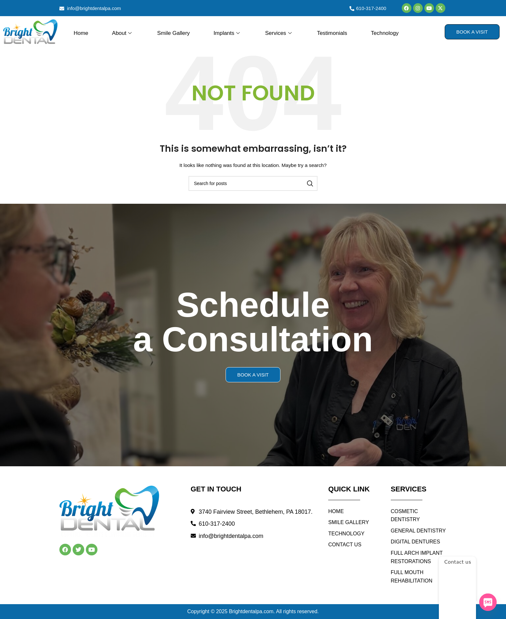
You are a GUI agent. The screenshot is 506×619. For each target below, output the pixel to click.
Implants (227, 33)
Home (81, 33)
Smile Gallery (173, 33)
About (122, 33)
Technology (385, 33)
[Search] (253, 183)
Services (279, 33)
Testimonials (332, 33)
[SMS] (488, 602)
